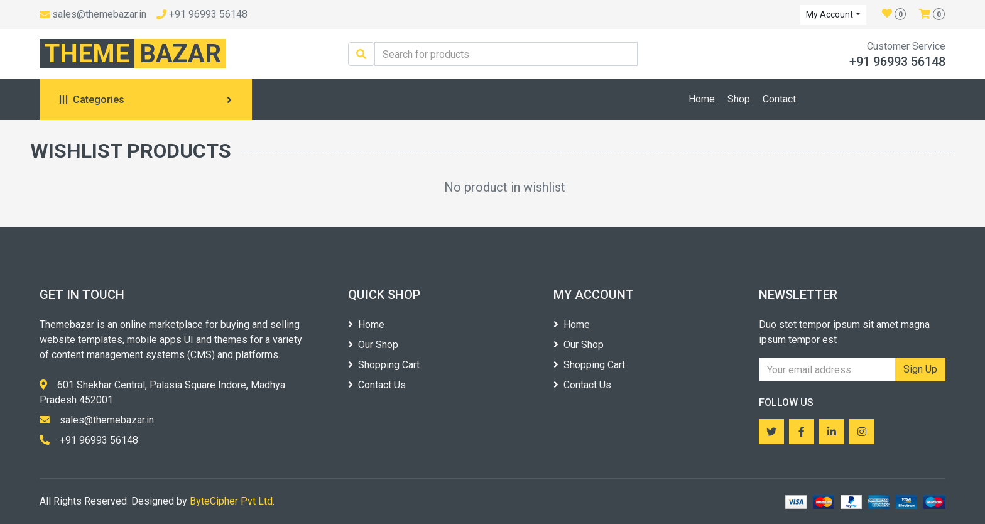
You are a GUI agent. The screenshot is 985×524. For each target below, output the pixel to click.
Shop (738, 99)
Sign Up (920, 369)
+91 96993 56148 (208, 14)
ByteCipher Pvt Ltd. (232, 501)
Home (701, 99)
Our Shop (373, 345)
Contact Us (377, 385)
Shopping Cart (384, 365)
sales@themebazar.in (99, 14)
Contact (779, 99)
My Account (829, 14)
